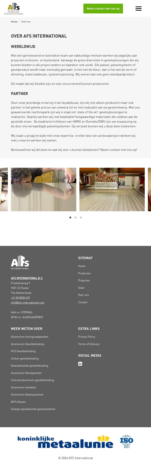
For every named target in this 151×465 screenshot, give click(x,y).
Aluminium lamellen (23, 387)
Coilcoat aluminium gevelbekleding (32, 380)
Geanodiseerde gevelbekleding (29, 365)
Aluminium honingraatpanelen (29, 336)
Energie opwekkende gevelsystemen (33, 409)
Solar (81, 287)
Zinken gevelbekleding (25, 358)
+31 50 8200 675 (20, 297)
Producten (84, 273)
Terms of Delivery (89, 344)
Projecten (84, 280)
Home (14, 21)
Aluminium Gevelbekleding (27, 344)
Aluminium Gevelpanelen (26, 373)
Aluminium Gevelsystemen (27, 394)
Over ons (83, 295)
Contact (82, 302)
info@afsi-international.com (27, 302)
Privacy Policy (86, 336)
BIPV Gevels (18, 402)
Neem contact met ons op (103, 8)
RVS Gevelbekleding (23, 351)
